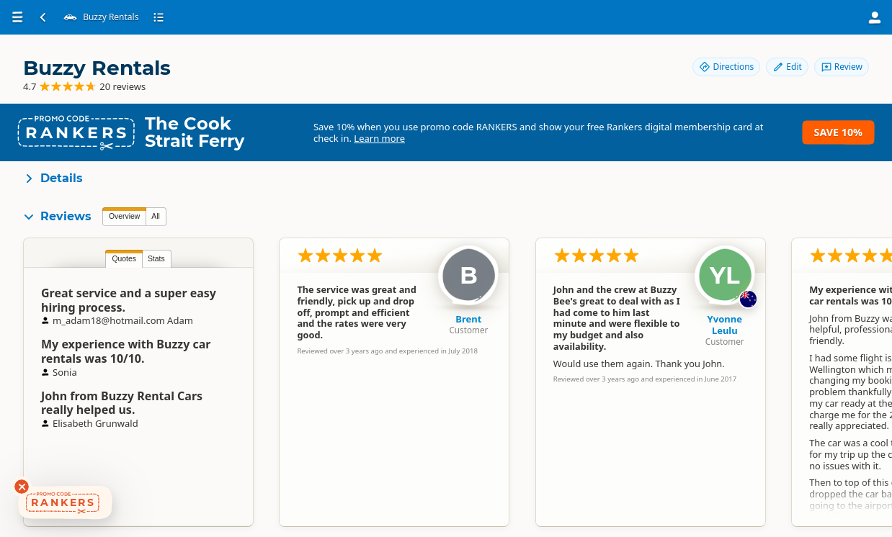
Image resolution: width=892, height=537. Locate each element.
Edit (786, 66)
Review (841, 66)
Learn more (379, 138)
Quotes (124, 259)
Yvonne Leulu (725, 324)
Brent (468, 318)
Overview (124, 216)
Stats (156, 259)
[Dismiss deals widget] (21, 486)
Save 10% (838, 132)
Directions (726, 66)
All (155, 216)
